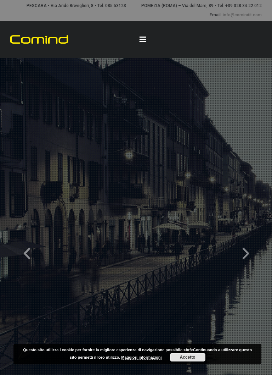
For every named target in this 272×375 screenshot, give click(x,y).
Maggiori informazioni (141, 357)
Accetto (188, 357)
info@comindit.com (242, 14)
